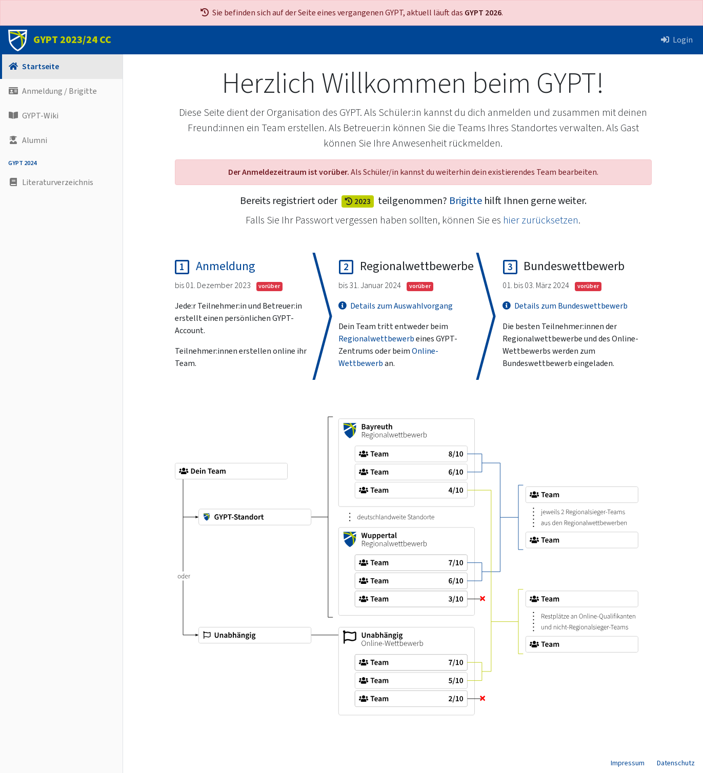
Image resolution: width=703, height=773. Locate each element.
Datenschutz (676, 763)
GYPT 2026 (483, 12)
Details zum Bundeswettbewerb (565, 306)
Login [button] (677, 40)
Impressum (628, 763)
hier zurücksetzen (540, 220)
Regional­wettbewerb (376, 338)
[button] (61, 182)
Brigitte (465, 201)
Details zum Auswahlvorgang (395, 306)
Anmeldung (225, 266)
